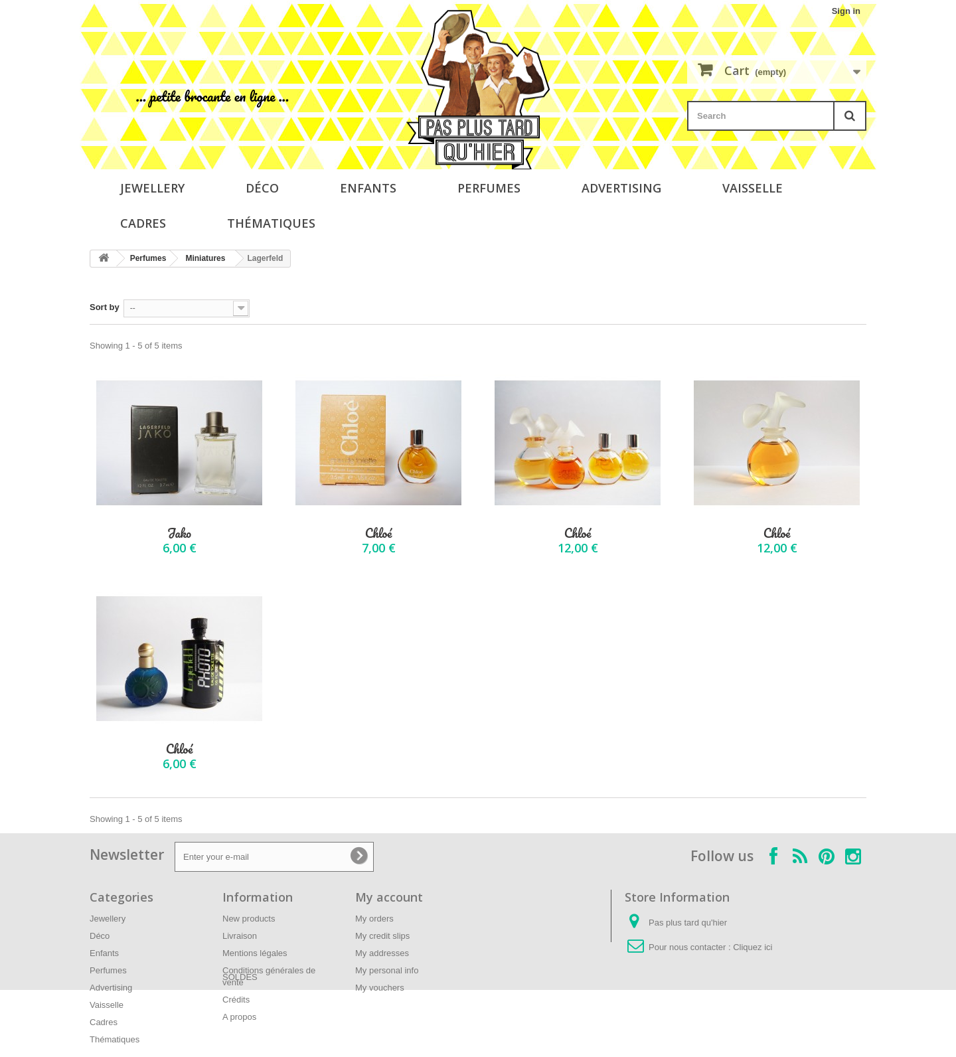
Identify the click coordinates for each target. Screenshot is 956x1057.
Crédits (236, 1000)
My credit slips (382, 936)
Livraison (239, 936)
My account (389, 897)
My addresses (382, 953)
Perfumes (488, 188)
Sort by (105, 307)
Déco (262, 188)
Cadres (143, 223)
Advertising (621, 188)
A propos (239, 1017)
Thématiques (271, 223)
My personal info (386, 970)
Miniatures (205, 258)
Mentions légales (254, 953)
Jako (179, 533)
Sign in (846, 11)
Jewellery (152, 188)
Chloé (378, 533)
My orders (374, 919)
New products (248, 919)
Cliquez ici (752, 947)
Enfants (368, 188)
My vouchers (379, 988)
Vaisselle (752, 188)
